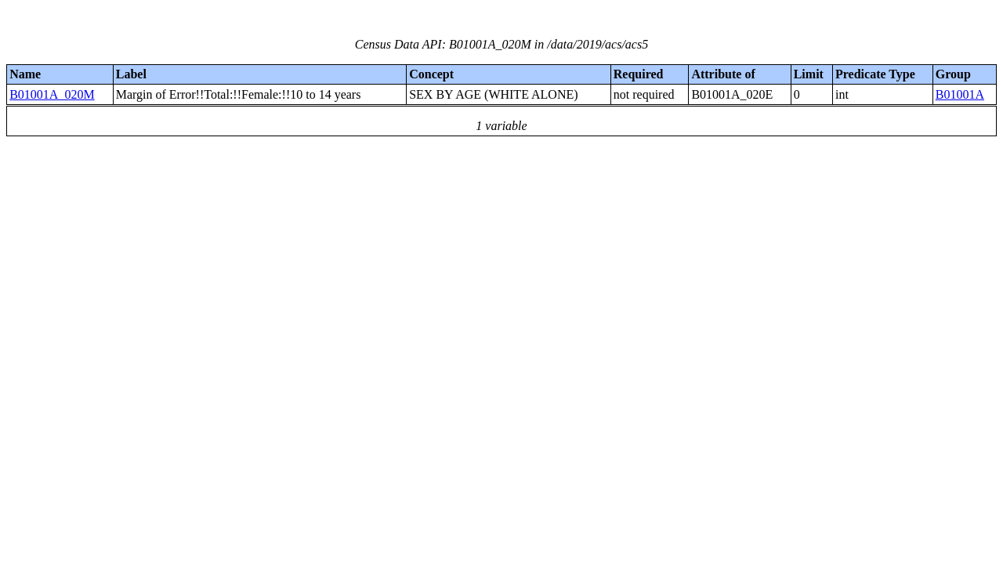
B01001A (960, 94)
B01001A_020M (51, 94)
